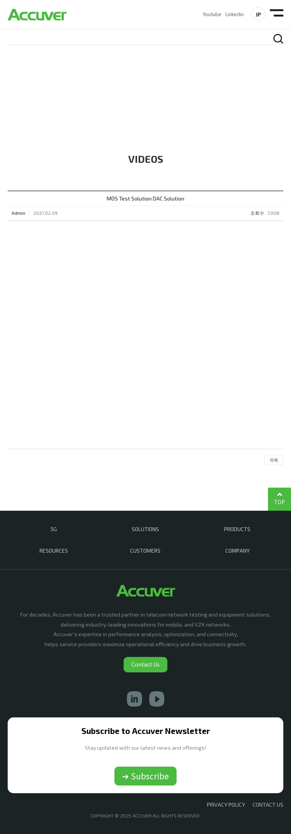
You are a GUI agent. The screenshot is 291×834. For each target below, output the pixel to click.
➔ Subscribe (145, 776)
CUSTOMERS (145, 550)
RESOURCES (54, 550)
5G (54, 529)
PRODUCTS (237, 529)
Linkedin (234, 14)
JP (258, 14)
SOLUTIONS (145, 529)
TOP (279, 502)
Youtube (212, 14)
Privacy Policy (226, 804)
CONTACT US (268, 804)
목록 (274, 460)
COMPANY (237, 550)
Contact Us (145, 664)
